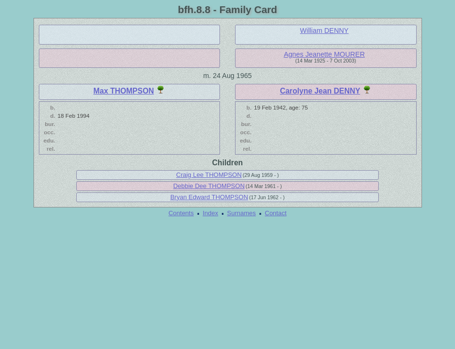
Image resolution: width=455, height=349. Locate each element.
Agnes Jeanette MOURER (324, 54)
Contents (181, 213)
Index (210, 213)
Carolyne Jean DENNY (320, 91)
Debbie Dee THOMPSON (209, 186)
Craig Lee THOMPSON (209, 174)
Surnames (241, 213)
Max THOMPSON (123, 91)
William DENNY (324, 30)
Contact (275, 213)
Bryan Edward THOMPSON (209, 197)
